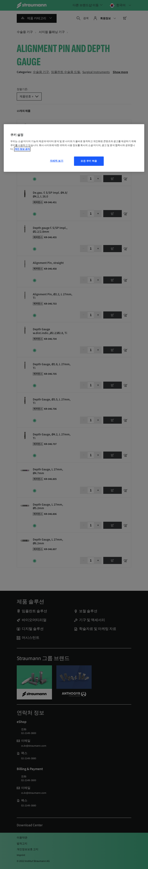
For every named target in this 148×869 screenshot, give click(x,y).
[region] (74, 148)
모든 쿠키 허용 (89, 161)
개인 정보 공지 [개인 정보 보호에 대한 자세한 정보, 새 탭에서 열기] (22, 149)
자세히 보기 (56, 161)
